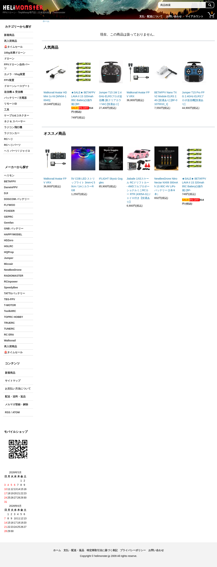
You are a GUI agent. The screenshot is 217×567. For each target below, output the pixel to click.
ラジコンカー (12, 133)
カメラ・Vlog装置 (14, 74)
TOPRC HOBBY (13, 316)
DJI (6, 193)
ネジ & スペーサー (14, 121)
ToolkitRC (10, 311)
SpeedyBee (11, 287)
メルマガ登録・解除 (16, 404)
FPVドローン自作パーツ (17, 66)
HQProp (9, 252)
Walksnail (10, 340)
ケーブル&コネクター (16, 115)
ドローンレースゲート (17, 86)
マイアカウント (194, 16)
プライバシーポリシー (133, 550)
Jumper (8, 258)
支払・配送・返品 (73, 550)
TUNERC (9, 328)
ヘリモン (9, 175)
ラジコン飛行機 (13, 127)
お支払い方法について (18, 388)
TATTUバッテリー (14, 293)
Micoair (8, 263)
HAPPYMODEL (13, 234)
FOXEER (9, 210)
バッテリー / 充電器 (15, 97)
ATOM (16, 412)
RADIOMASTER (13, 275)
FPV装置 (9, 80)
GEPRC (8, 216)
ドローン (9, 58)
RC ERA (9, 334)
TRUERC (9, 322)
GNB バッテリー (13, 228)
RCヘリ (8, 139)
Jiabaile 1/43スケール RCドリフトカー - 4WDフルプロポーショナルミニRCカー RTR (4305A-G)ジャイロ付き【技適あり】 (139, 190)
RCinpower (11, 281)
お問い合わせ (174, 16)
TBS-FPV (9, 299)
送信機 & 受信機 (13, 91)
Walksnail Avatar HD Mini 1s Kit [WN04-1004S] (55, 96)
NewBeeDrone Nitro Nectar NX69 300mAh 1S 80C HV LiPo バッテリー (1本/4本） (166, 186)
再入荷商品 (10, 40)
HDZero (8, 240)
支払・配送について (151, 16)
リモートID (10, 103)
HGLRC (8, 246)
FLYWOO (9, 204)
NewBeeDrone (13, 269)
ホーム (46, 21)
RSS (7, 412)
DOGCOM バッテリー (16, 199)
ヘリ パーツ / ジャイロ (17, 150)
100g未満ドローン (14, 52)
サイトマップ (12, 380)
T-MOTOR (10, 305)
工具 (6, 109)
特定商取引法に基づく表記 (102, 550)
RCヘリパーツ (12, 144)
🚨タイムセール (13, 46)
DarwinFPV (11, 187)
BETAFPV (10, 181)
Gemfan (9, 222)
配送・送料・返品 (15, 396)
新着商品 (9, 35)
